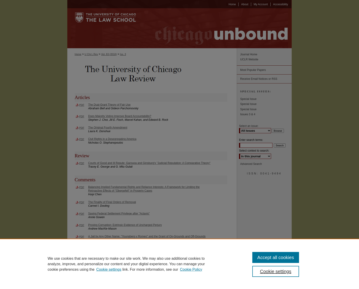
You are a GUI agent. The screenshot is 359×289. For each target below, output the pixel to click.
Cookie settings (108, 269)
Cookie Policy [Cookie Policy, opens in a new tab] (191, 269)
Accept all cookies (275, 257)
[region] (179, 264)
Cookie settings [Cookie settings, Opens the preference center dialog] (275, 271)
